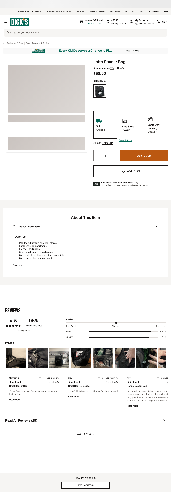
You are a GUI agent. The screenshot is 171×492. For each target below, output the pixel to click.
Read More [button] (18, 265)
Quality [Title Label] (69, 337)
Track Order (154, 11)
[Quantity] (105, 155)
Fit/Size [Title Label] (69, 319)
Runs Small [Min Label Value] (70, 326)
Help (166, 11)
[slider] (116, 322)
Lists (141, 11)
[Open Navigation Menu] (5, 21)
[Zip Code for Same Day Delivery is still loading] (116, 21)
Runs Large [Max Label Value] (160, 326)
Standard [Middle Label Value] (116, 326)
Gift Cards (129, 11)
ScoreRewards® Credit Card (59, 11)
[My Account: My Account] (142, 21)
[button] (125, 140)
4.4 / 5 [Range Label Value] (163, 337)
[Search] (88, 33)
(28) (112, 68)
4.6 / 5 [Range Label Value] (163, 332)
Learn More (132, 50)
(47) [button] (120, 68)
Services (80, 11)
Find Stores (115, 11)
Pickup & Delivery (97, 11)
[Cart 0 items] (162, 21)
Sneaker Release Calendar (29, 11)
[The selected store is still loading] (94, 21)
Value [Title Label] (68, 331)
